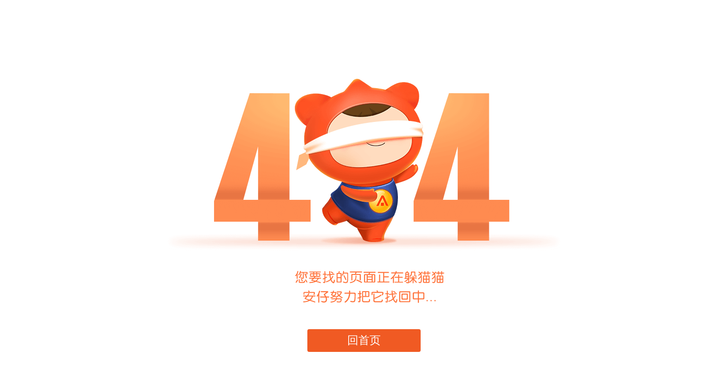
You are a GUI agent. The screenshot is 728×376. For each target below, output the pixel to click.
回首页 (364, 340)
